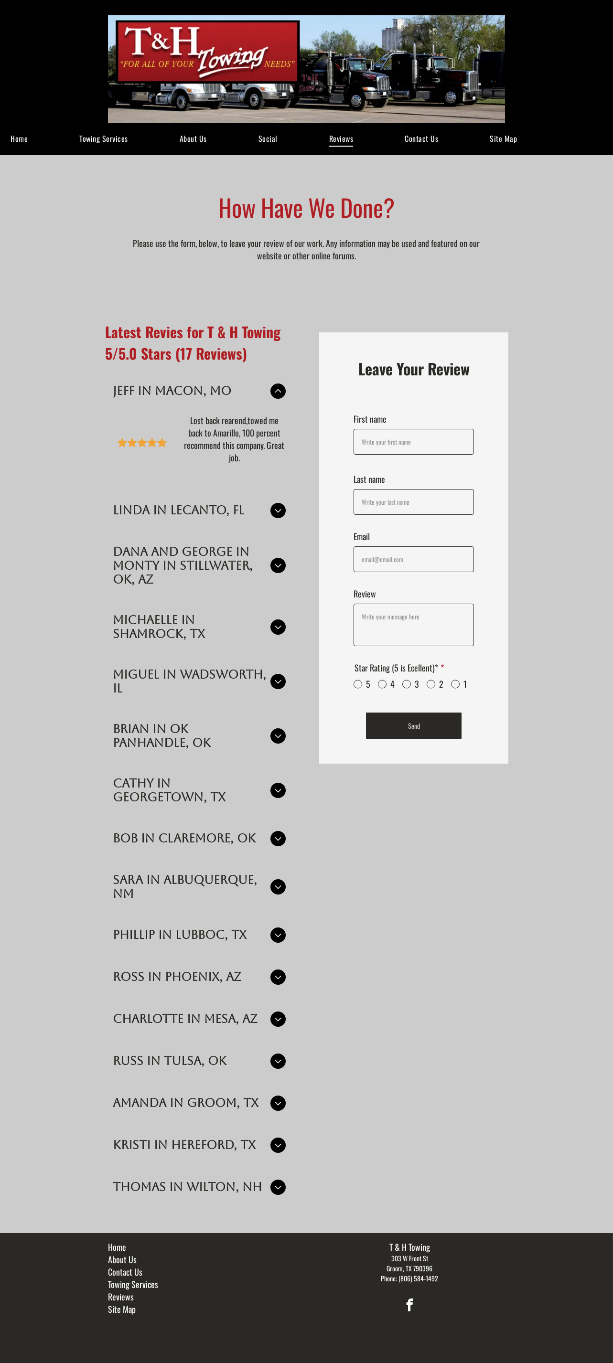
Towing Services (133, 1275)
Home (117, 1238)
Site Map (122, 1300)
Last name (369, 479)
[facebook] (409, 1297)
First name (370, 419)
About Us (122, 1250)
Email (362, 536)
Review (365, 593)
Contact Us (125, 1263)
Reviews (121, 1287)
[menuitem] (19, 138)
